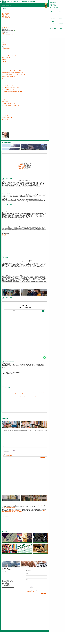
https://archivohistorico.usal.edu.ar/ (38, 505)
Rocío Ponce (21, 168)
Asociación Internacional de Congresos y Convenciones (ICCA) (11, 70)
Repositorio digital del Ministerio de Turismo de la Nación (10, 105)
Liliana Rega (23, 156)
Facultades (60, 11)
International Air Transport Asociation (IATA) (8, 76)
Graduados (60, 18)
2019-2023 (4, 236)
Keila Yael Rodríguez (21, 167)
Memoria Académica (5, 101)
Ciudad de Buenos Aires (5, 11)
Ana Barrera (21, 164)
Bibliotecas (60, 21)
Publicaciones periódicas (5, 16)
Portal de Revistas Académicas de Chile (8, 89)
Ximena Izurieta (18, 163)
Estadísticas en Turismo (5, 13)
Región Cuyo (4, 61)
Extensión (53, 23)
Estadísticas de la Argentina (6, 42)
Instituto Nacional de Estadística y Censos (8, 34)
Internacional (53, 18)
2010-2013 (4, 234)
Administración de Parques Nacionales (6, 48)
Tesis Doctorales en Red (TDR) (6, 107)
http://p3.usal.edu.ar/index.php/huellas (13, 510)
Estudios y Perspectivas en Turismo (7, 117)
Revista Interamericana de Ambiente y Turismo (9, 123)
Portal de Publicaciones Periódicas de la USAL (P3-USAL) (10, 87)
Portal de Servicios (52, 16)
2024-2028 (4, 237)
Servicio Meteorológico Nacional (7, 43)
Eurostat (3, 33)
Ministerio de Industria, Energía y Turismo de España (10, 35)
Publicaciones (61, 23)
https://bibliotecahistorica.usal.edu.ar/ (9, 507)
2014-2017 (4, 235)
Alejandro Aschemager (21, 165)
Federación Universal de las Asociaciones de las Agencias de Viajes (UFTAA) (13, 74)
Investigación (61, 16)
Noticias (61, 28)
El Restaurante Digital (5, 115)
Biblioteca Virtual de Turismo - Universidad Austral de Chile (11, 21)
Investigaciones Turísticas (5, 119)
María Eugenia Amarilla (21, 166)
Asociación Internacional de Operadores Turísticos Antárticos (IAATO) (12, 72)
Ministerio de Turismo (5, 36)
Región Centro (4, 59)
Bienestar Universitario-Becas (53, 21)
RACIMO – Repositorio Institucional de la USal (8, 103)
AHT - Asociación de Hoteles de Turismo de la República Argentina (12, 50)
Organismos (3, 15)
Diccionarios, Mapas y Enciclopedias (7, 12)
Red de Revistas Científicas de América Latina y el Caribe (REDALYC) (12, 91)
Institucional (52, 11)
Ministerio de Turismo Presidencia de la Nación (9, 55)
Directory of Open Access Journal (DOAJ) (8, 85)
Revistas (3, 18)
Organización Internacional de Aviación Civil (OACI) (9, 78)
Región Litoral (4, 63)
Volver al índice (45, 19)
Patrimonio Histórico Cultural (6, 27)
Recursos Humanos (53, 28)
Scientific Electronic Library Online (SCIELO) (8, 93)
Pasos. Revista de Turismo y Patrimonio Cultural (9, 121)
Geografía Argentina (5, 14)
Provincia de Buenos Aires (6, 57)
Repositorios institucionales (6, 17)
